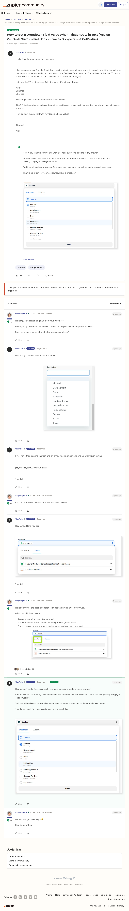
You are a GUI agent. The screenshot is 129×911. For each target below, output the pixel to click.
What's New (44, 12)
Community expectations (21, 865)
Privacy (120, 906)
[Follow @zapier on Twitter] (30, 897)
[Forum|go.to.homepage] (24, 4)
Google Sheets (36, 267)
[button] (110, 4)
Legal (112, 906)
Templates (119, 895)
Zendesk (21, 267)
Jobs (95, 895)
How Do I (28, 19)
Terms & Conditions (54, 884)
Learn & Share (25, 12)
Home (7, 19)
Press (88, 895)
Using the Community (19, 861)
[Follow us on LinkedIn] (20, 897)
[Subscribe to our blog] (25, 897)
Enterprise (106, 895)
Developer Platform (72, 895)
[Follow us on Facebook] (15, 897)
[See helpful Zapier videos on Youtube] (35, 897)
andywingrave (21, 314)
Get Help (7, 12)
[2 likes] (24, 669)
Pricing (48, 895)
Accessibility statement (73, 884)
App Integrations (116, 899)
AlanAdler (20, 52)
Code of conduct (17, 856)
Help (57, 895)
